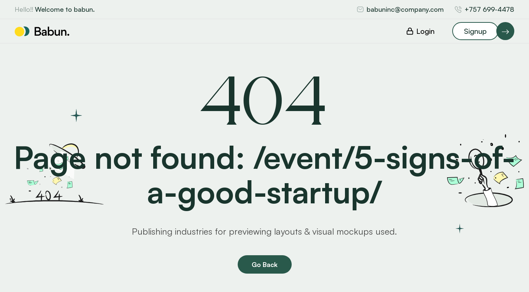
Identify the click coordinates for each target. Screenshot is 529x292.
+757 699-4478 (489, 9)
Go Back (265, 264)
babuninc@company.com (405, 9)
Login (425, 31)
